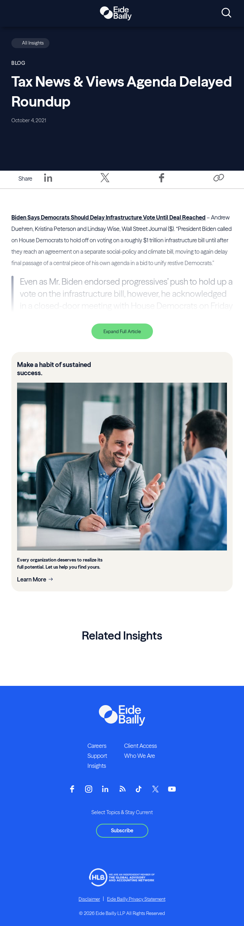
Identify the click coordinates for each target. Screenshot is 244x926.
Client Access (140, 745)
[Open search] (226, 13)
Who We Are (139, 755)
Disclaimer (89, 899)
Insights (96, 765)
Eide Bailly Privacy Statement (136, 899)
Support (97, 755)
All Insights (33, 43)
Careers (96, 745)
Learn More (31, 579)
